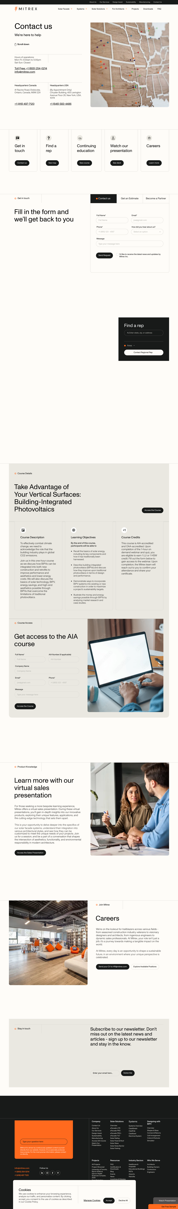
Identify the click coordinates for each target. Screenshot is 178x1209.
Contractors (151, 1169)
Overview (113, 1126)
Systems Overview (135, 1126)
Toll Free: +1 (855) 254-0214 (31, 68)
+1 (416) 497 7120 (22, 1175)
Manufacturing (144, 2)
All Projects (96, 1164)
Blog (112, 1171)
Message (100, 239)
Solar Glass (114, 1143)
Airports (132, 1174)
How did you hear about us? (143, 227)
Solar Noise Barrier (117, 1146)
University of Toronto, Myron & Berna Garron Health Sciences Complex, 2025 (99, 1173)
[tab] (103, 198)
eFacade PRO (115, 1131)
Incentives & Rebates (118, 1179)
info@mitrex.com (25, 72)
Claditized (132, 1134)
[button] (147, 232)
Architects (151, 1164)
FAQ (112, 1164)
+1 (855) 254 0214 (22, 1172)
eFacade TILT (115, 1136)
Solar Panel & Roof (117, 1141)
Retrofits (132, 1177)
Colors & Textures (153, 1138)
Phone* (99, 227)
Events (112, 1174)
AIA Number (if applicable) (60, 655)
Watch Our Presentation (96, 1144)
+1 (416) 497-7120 (24, 104)
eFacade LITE (115, 1128)
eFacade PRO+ (115, 1133)
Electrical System (135, 1136)
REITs (131, 1171)
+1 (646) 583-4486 (60, 104)
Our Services (104, 2)
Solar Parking (115, 1148)
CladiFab (132, 1131)
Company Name (22, 666)
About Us (92, 2)
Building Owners (153, 1167)
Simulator (150, 1141)
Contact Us (157, 2)
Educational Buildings (137, 1169)
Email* (134, 215)
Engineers (151, 1172)
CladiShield (133, 1128)
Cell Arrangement (153, 1136)
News (112, 1177)
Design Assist (118, 2)
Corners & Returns (154, 1133)
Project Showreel (98, 1167)
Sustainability (131, 2)
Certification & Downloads (115, 1168)
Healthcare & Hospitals (133, 1165)
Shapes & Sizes (153, 1130)
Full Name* (101, 215)
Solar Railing (115, 1138)
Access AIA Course (99, 1141)
